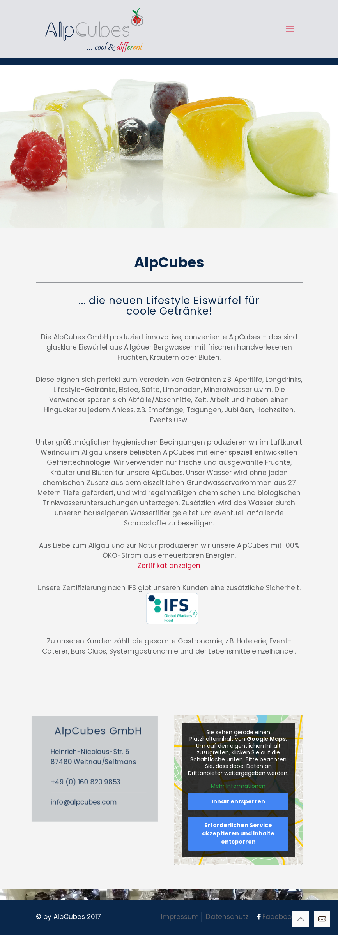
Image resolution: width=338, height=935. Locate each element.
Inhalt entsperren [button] (238, 801)
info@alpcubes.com (103, 795)
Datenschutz (227, 916)
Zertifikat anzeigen (169, 565)
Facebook (278, 916)
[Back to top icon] (300, 919)
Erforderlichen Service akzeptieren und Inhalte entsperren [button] (238, 833)
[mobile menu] (290, 29)
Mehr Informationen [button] (238, 786)
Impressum (180, 916)
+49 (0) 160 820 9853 (105, 780)
